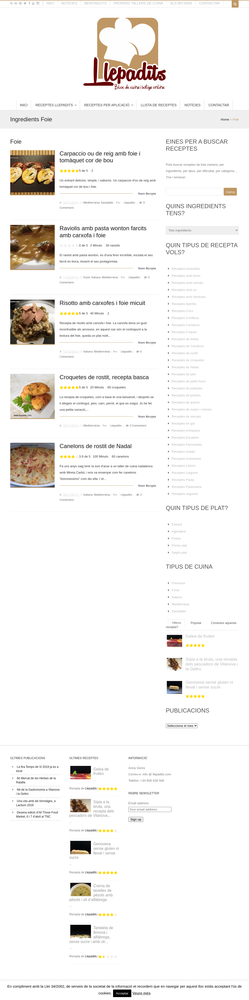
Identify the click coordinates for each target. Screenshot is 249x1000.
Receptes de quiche (186, 402)
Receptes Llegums (185, 473)
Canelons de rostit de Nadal (96, 446)
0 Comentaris (138, 425)
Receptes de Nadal (185, 367)
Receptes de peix (184, 374)
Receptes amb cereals (187, 283)
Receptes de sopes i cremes (192, 409)
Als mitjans (181, 3)
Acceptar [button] (122, 993)
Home (225, 119)
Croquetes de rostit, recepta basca (104, 377)
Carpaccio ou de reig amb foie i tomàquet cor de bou (100, 157)
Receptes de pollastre (187, 388)
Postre (176, 538)
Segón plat (179, 552)
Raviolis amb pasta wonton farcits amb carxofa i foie (103, 231)
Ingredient (179, 531)
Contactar (209, 3)
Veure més (141, 993)
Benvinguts (95, 3)
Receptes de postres (186, 395)
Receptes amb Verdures (188, 297)
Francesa (178, 583)
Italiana (96, 277)
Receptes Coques (184, 332)
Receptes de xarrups (186, 416)
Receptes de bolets (185, 339)
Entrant (177, 524)
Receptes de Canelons (188, 346)
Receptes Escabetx (185, 437)
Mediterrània (91, 202)
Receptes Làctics (184, 465)
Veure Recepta (147, 193)
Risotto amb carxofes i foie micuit (102, 303)
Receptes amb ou (184, 290)
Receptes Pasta (183, 480)
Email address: (138, 803)
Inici (50, 3)
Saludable (107, 202)
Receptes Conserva (185, 325)
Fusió (86, 277)
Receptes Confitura (185, 318)
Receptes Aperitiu (184, 304)
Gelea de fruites (200, 636)
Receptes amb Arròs (186, 276)
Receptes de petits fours (189, 381)
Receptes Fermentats (187, 444)
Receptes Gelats (183, 451)
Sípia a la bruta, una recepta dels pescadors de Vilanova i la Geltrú (212, 664)
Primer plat (179, 545)
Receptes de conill (184, 353)
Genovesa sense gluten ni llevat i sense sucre (209, 684)
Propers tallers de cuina (138, 3)
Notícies (69, 3)
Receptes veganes (185, 494)
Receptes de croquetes (188, 360)
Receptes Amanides (186, 268)
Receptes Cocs (182, 311)
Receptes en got (183, 423)
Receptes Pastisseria (186, 487)
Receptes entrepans (186, 430)
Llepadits (129, 202)
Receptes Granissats (186, 458)
